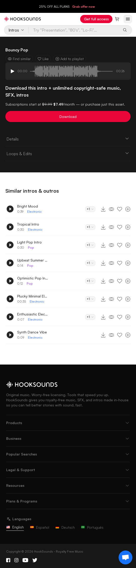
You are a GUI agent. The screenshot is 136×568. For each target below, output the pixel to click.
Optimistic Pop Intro (32, 278)
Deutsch (65, 527)
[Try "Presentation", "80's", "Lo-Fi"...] (74, 30)
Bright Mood (27, 206)
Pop (31, 247)
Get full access (96, 19)
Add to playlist (69, 59)
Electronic (34, 211)
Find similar (19, 59)
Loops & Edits (68, 153)
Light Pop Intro (29, 242)
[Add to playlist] (128, 209)
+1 (90, 209)
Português (92, 527)
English (15, 527)
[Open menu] (128, 19)
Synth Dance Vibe (32, 332)
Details (68, 139)
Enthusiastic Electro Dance (32, 314)
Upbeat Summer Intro (32, 260)
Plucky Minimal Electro (32, 296)
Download (68, 116)
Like (43, 59)
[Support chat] (125, 557)
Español (39, 527)
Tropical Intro (28, 224)
